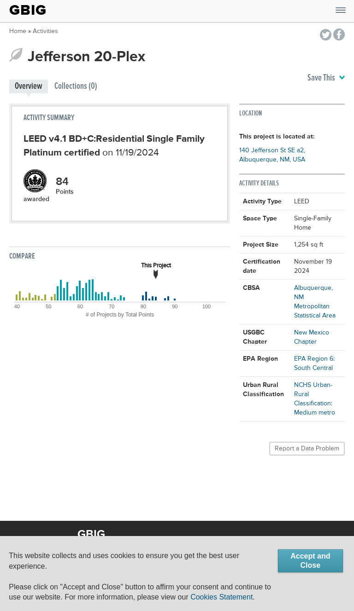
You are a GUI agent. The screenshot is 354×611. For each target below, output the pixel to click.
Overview (28, 86)
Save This (326, 78)
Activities (45, 31)
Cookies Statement (221, 597)
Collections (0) (75, 86)
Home (17, 31)
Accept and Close (310, 560)
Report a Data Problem (307, 448)
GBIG (28, 10)
